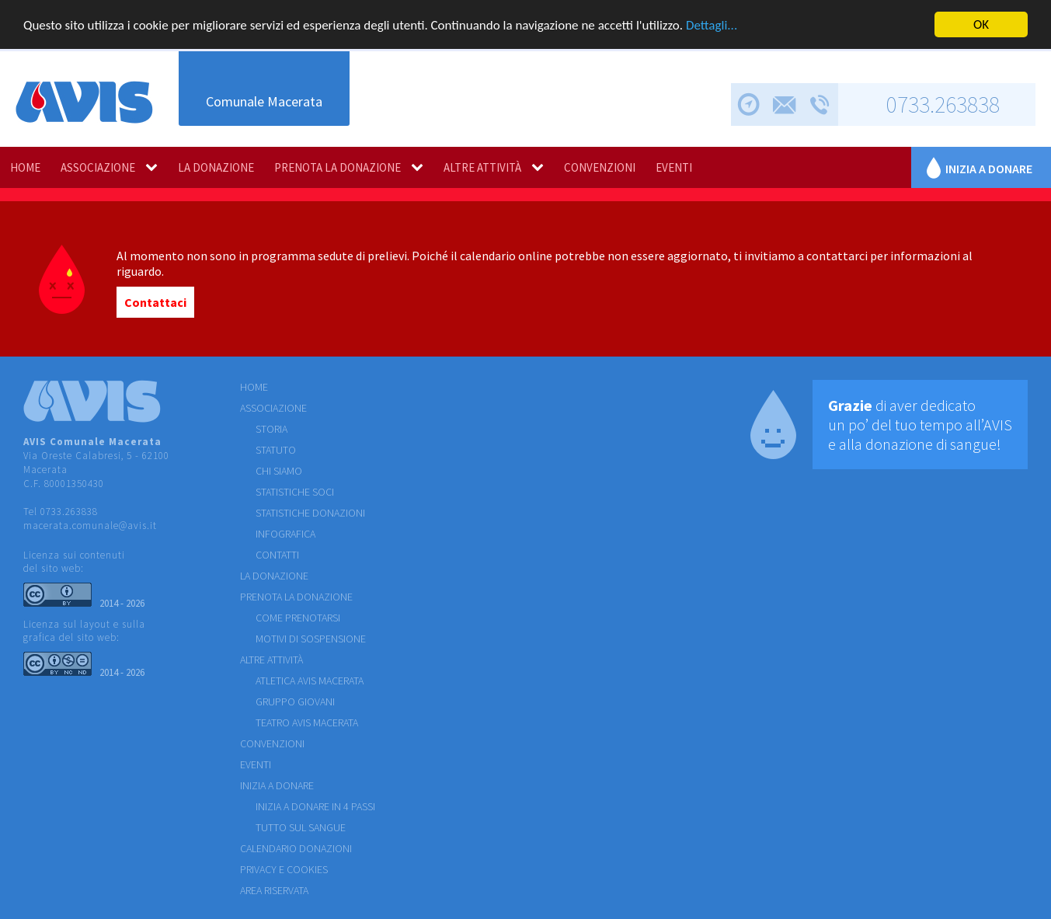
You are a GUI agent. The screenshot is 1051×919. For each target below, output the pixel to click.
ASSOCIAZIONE (98, 167)
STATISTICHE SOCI (295, 492)
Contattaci (155, 302)
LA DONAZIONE (216, 167)
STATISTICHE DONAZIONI (310, 513)
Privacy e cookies (284, 869)
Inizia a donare (988, 168)
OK (981, 24)
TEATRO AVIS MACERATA (307, 722)
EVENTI (674, 167)
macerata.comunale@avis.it (90, 525)
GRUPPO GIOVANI (295, 701)
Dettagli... (711, 25)
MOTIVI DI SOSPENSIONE (311, 639)
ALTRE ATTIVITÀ (482, 167)
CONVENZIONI (599, 167)
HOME (25, 167)
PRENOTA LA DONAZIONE (337, 167)
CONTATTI (277, 555)
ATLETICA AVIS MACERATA (310, 681)
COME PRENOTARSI (298, 618)
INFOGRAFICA (285, 534)
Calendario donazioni (296, 848)
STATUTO (276, 450)
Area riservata (274, 890)
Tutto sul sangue (301, 827)
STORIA (271, 429)
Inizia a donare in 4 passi (315, 806)
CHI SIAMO (279, 471)
